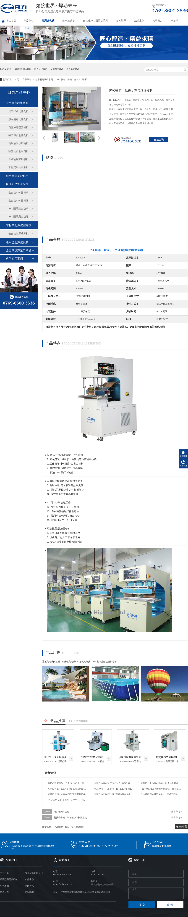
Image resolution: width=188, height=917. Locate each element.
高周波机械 (48, 20)
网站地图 (29, 892)
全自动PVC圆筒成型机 (19, 192)
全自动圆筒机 (72, 69)
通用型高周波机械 (22, 69)
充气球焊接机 (77, 827)
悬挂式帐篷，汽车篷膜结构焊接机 (70, 817)
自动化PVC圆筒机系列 (95, 20)
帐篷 (67, 827)
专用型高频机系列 (44, 79)
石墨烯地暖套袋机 (18, 127)
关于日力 (157, 20)
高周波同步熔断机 (18, 143)
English (174, 20)
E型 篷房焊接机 (61, 811)
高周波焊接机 (40, 69)
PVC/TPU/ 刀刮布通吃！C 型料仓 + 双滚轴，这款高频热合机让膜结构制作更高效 (68, 800)
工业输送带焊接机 (18, 159)
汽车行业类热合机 (18, 111)
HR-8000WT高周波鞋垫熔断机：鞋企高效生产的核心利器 (161, 789)
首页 (16, 79)
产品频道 (27, 79)
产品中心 (29, 20)
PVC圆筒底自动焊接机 (19, 216)
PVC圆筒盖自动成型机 (19, 208)
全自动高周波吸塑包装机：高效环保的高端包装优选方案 (161, 794)
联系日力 (4, 892)
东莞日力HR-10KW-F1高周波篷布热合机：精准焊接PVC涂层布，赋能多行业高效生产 (114, 794)
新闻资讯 (121, 20)
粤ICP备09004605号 (102, 884)
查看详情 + (176, 811)
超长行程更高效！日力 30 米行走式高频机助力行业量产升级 (68, 783)
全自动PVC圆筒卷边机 (19, 200)
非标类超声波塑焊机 (18, 225)
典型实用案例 (14, 258)
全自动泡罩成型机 (18, 233)
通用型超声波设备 (17, 242)
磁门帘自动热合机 (18, 135)
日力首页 (11, 20)
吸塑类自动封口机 (18, 151)
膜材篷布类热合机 (18, 119)
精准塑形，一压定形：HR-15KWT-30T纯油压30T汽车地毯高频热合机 (114, 789)
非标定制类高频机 (18, 167)
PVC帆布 (59, 827)
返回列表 (181, 826)
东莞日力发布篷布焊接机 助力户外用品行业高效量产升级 (161, 783)
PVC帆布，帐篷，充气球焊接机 (72, 79)
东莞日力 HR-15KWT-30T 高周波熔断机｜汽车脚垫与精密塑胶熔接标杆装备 (68, 789)
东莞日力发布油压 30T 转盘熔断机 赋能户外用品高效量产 (114, 783)
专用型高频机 (56, 69)
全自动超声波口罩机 (18, 250)
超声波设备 (68, 20)
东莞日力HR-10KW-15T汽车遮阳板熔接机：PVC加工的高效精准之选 (68, 794)
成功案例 (139, 20)
